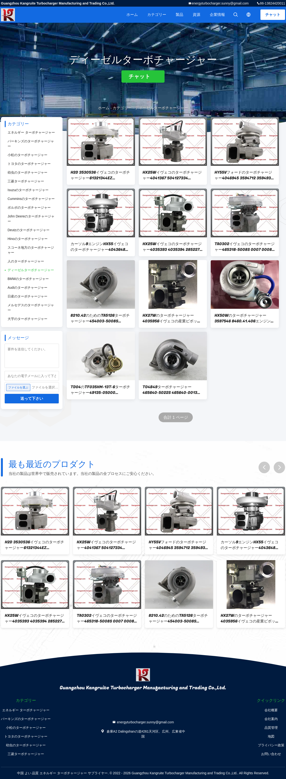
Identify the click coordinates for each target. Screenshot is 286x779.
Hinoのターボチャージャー (28, 239)
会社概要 (271, 710)
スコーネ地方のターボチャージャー (31, 250)
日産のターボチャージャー (27, 296)
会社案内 (271, 719)
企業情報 (217, 15)
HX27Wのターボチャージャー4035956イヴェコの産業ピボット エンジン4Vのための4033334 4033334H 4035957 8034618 (172, 318)
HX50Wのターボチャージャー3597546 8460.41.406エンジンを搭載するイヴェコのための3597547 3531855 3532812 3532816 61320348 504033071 (244, 318)
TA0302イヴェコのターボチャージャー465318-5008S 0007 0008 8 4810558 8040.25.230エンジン (244, 246)
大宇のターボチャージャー (27, 319)
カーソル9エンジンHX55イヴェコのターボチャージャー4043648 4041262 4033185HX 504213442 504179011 (99, 246)
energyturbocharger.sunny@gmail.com (220, 3)
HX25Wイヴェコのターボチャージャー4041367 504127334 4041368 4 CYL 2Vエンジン (172, 175)
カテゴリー (156, 15)
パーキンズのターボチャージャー (31, 143)
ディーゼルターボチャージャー (31, 270)
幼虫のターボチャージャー (27, 172)
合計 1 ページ (175, 417)
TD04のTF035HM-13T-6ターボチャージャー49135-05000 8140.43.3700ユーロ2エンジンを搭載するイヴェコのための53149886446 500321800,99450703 (100, 390)
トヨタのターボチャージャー (29, 164)
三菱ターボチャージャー (26, 181)
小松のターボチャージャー (27, 155)
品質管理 (271, 727)
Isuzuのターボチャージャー (28, 190)
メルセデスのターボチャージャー (31, 307)
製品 (179, 15)
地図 (271, 736)
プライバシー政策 (271, 745)
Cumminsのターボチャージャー (31, 199)
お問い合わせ (271, 754)
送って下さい (31, 398)
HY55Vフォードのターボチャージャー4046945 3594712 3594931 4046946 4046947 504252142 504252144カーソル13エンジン (243, 175)
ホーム (132, 15)
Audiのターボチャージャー (27, 287)
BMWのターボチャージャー (28, 279)
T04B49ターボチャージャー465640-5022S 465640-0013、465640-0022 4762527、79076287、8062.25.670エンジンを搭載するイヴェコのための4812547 (172, 390)
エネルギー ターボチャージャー (31, 132)
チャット (272, 15)
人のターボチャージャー (26, 261)
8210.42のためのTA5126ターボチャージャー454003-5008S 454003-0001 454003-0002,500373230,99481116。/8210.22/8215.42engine (101, 318)
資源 (196, 15)
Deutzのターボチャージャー (28, 230)
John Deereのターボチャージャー (31, 218)
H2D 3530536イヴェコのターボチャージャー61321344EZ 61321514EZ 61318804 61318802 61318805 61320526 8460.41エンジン (101, 175)
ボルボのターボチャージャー (29, 207)
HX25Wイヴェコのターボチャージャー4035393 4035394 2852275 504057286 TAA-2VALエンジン (172, 246)
